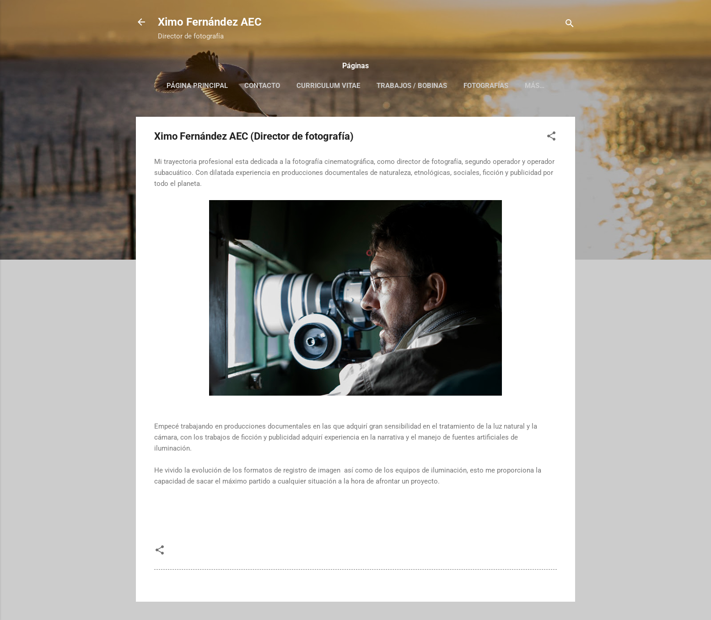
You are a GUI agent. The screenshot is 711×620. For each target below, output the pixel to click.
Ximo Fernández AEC (210, 22)
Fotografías (485, 86)
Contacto (262, 86)
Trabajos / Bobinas (412, 86)
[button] (551, 138)
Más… (534, 86)
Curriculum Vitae (328, 86)
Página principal (197, 86)
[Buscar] (569, 25)
